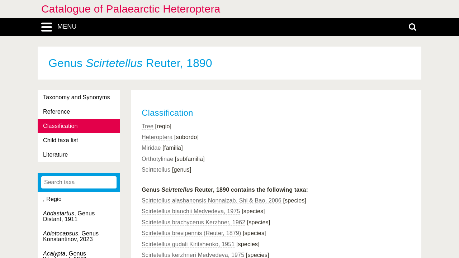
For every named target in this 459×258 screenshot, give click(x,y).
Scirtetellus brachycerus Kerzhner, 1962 (193, 222)
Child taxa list (60, 140)
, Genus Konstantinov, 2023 (71, 236)
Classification (60, 126)
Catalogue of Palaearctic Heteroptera (130, 9)
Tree (147, 126)
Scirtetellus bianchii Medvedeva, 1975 (191, 211)
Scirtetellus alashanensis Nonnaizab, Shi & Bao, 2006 (211, 200)
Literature (55, 155)
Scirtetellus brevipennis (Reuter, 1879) (191, 233)
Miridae (151, 148)
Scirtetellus (156, 170)
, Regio (52, 199)
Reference (56, 112)
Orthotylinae (157, 159)
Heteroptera (157, 137)
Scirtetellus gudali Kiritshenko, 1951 (188, 244)
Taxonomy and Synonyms (76, 97)
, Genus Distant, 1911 (69, 216)
